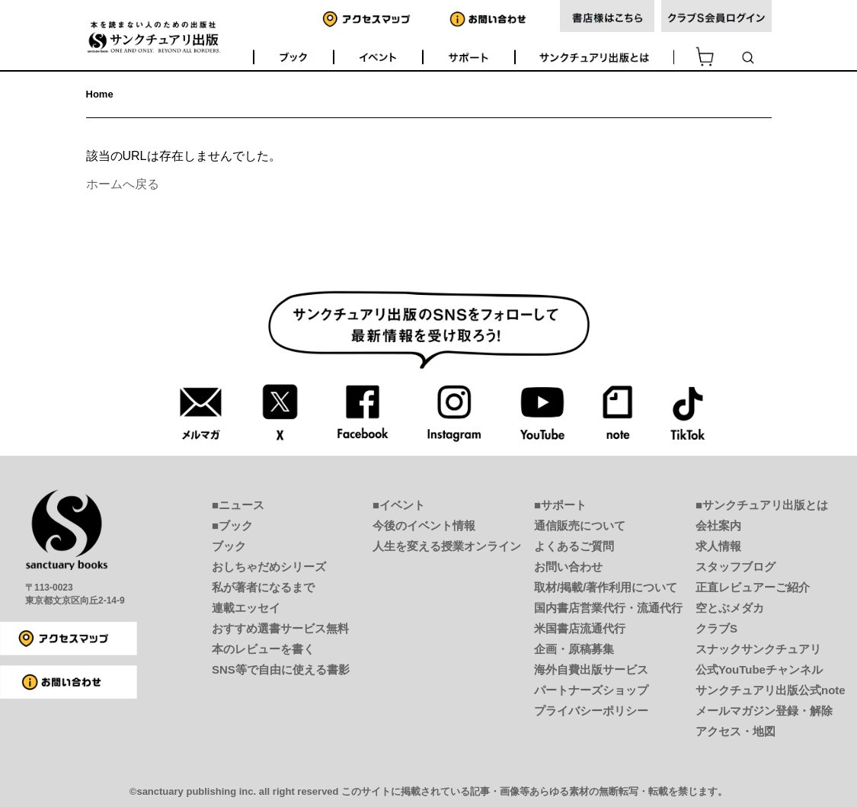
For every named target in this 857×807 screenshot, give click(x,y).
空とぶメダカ (730, 607)
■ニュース (238, 504)
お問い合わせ (568, 566)
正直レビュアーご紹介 (753, 587)
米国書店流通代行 (579, 628)
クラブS (716, 628)
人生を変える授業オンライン (447, 546)
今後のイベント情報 (424, 525)
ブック (229, 546)
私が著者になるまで (263, 587)
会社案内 (718, 525)
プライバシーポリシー (591, 710)
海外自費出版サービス (591, 669)
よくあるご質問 (574, 546)
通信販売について (579, 525)
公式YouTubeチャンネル (759, 669)
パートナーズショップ (591, 690)
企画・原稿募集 (574, 648)
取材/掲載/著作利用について (605, 587)
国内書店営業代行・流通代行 (608, 607)
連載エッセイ (246, 607)
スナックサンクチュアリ (758, 648)
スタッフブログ (735, 566)
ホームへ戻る (122, 184)
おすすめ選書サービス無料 (280, 628)
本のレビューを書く (263, 648)
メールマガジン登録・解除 (764, 710)
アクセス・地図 (735, 731)
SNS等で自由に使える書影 (281, 669)
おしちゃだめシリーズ (269, 566)
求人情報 (718, 546)
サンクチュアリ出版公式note (771, 690)
